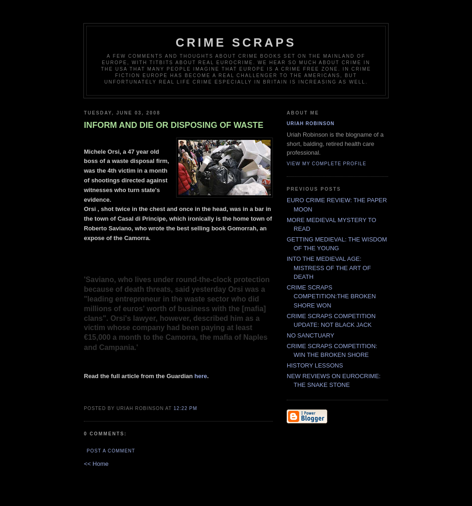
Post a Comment (111, 450)
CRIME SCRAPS (236, 42)
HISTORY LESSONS (315, 365)
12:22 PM (185, 408)
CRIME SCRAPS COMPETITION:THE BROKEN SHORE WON (331, 296)
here (201, 376)
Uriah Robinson (311, 123)
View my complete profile (326, 163)
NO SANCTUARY (310, 335)
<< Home (96, 463)
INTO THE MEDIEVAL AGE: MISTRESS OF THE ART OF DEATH (329, 267)
